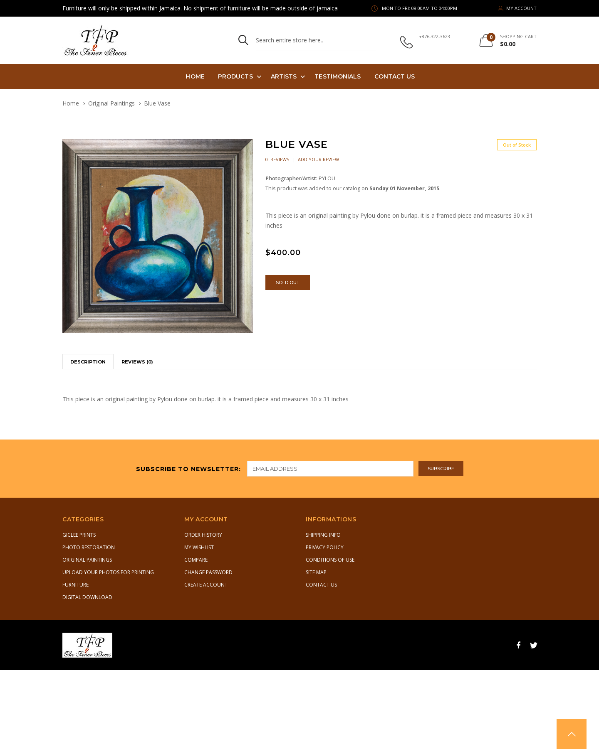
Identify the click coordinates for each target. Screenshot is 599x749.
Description (88, 362)
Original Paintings (111, 103)
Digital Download (87, 597)
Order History (203, 534)
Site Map (316, 572)
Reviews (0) (137, 362)
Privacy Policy (325, 547)
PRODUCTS (235, 76)
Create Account (206, 584)
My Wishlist (199, 547)
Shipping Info (323, 534)
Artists (284, 76)
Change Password (208, 572)
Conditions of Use (330, 559)
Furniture (75, 584)
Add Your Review (318, 159)
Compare (196, 559)
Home (195, 76)
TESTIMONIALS (337, 76)
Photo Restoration (88, 547)
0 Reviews (277, 159)
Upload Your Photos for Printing (108, 572)
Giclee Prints (79, 534)
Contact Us (394, 76)
